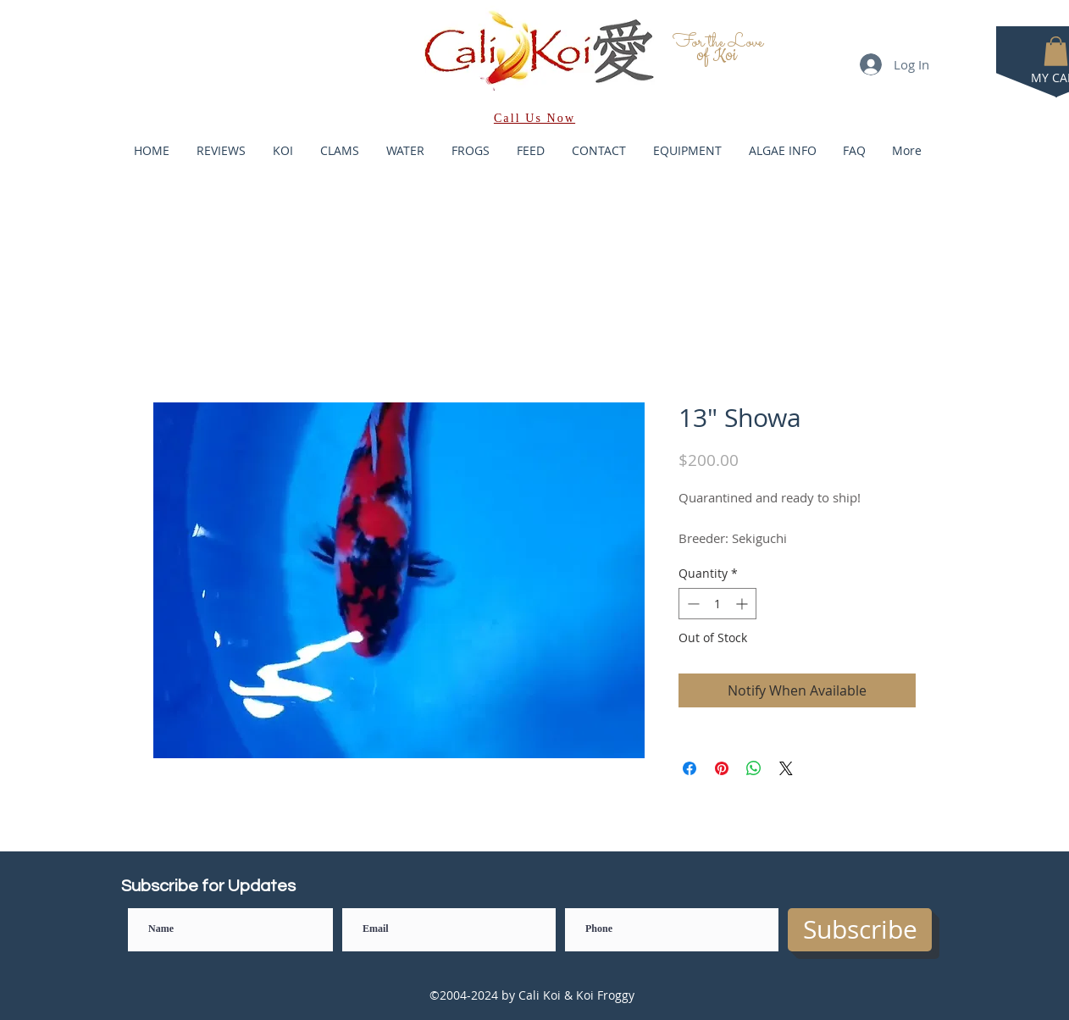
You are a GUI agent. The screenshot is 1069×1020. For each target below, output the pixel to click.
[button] (1056, 51)
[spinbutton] (717, 603)
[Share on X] (786, 768)
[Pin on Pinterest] (722, 768)
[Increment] (743, 603)
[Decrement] (691, 603)
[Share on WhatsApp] (754, 768)
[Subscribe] (860, 929)
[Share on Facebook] (689, 768)
